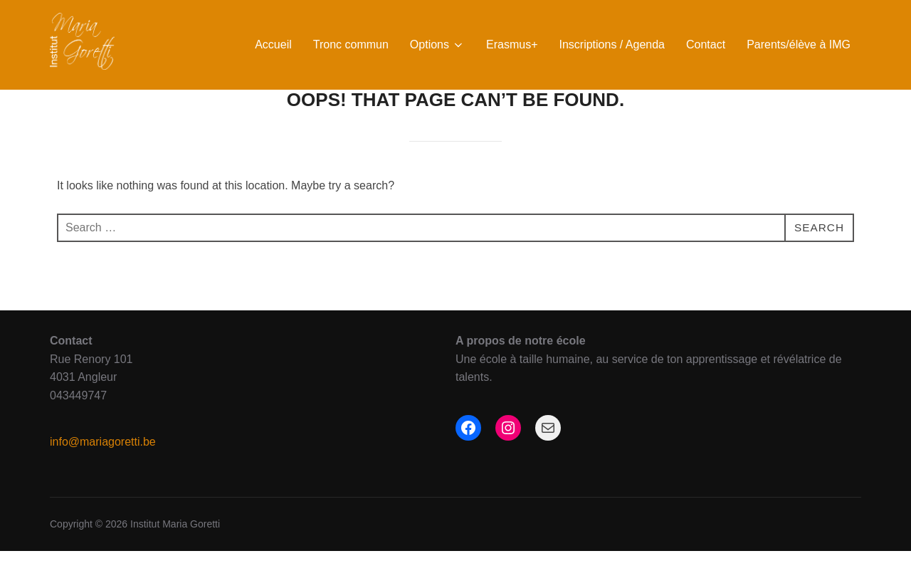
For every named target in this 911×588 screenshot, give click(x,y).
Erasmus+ (511, 44)
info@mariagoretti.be (103, 479)
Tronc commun (351, 44)
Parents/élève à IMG (799, 44)
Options (437, 44)
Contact (705, 44)
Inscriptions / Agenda (612, 44)
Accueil (273, 44)
